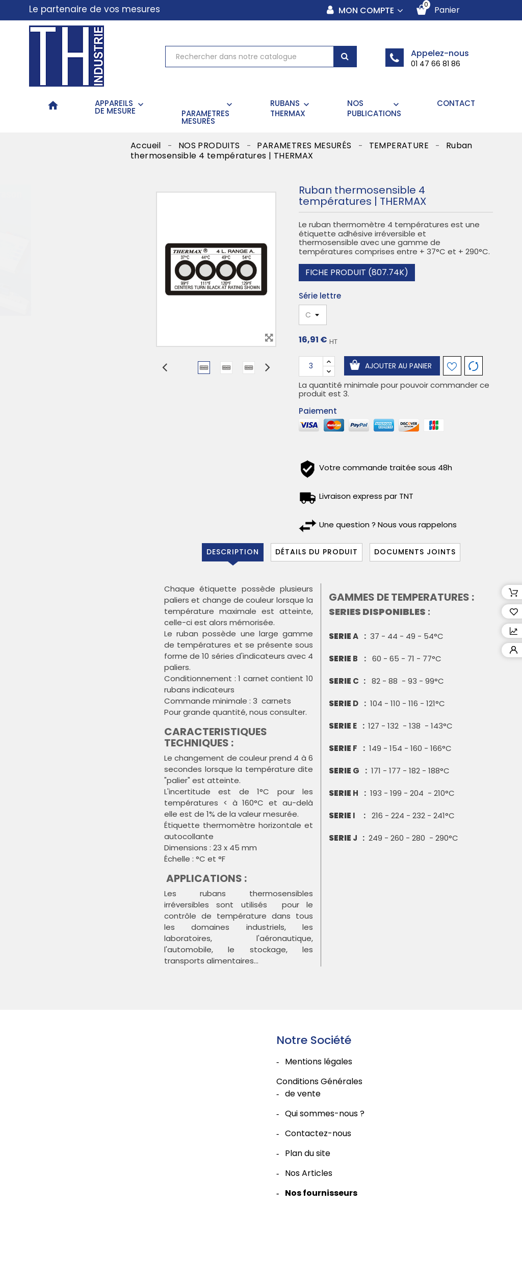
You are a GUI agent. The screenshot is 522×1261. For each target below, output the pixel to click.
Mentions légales (318, 1061)
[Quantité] (311, 366)
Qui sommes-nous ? (324, 1113)
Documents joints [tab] (415, 552)
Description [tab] (232, 552)
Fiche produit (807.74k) (356, 272)
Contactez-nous (318, 1133)
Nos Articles (308, 1173)
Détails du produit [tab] (316, 552)
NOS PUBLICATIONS (374, 108)
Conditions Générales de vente (319, 1087)
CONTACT (456, 103)
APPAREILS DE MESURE (120, 107)
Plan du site (307, 1153)
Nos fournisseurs (321, 1193)
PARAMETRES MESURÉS (207, 112)
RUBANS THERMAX (290, 108)
